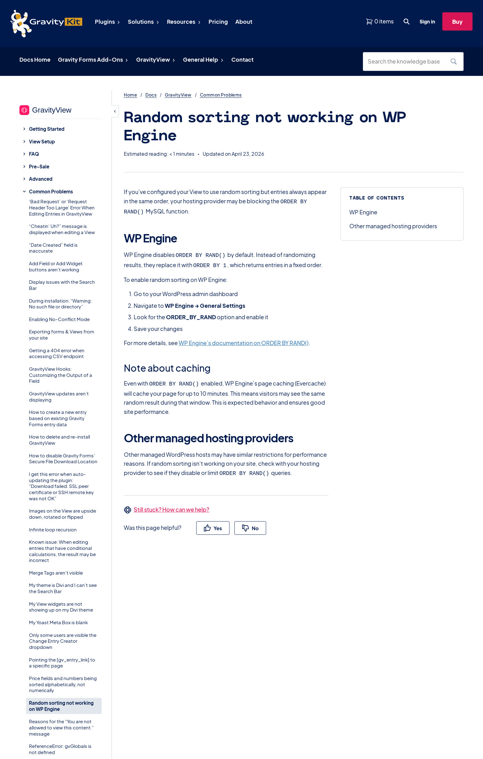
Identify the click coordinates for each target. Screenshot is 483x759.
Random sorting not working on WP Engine (61, 706)
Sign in (427, 21)
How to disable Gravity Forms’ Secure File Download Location (63, 458)
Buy (457, 21)
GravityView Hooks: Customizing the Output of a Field (60, 375)
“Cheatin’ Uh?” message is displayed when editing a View (62, 229)
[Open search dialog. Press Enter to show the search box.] (406, 22)
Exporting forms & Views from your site (61, 334)
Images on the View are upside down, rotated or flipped (62, 514)
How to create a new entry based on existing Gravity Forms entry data (58, 418)
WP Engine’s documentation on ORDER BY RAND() (244, 340)
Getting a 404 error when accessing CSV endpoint (56, 353)
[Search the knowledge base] (406, 61)
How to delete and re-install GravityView (59, 440)
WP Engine (363, 212)
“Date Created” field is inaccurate (53, 248)
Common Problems (221, 94)
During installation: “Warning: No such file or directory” (60, 304)
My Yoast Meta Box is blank (58, 622)
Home (130, 94)
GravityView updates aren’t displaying (59, 396)
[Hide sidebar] (115, 111)
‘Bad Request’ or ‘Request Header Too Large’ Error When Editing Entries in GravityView (62, 207)
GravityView (178, 94)
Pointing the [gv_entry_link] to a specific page (62, 663)
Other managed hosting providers (393, 225)
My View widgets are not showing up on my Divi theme (61, 607)
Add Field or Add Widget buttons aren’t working (56, 266)
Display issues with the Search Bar (62, 285)
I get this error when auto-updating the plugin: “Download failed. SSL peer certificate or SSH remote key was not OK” (61, 486)
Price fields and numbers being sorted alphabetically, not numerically (63, 684)
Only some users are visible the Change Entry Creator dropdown (62, 641)
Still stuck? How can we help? (171, 505)
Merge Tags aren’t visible (56, 572)
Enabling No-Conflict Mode (59, 319)
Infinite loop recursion (53, 529)
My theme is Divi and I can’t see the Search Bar (63, 588)
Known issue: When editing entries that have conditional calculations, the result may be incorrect (62, 551)
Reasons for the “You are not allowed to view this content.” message (61, 727)
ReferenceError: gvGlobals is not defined (60, 749)
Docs (150, 94)
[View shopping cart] (380, 21)
